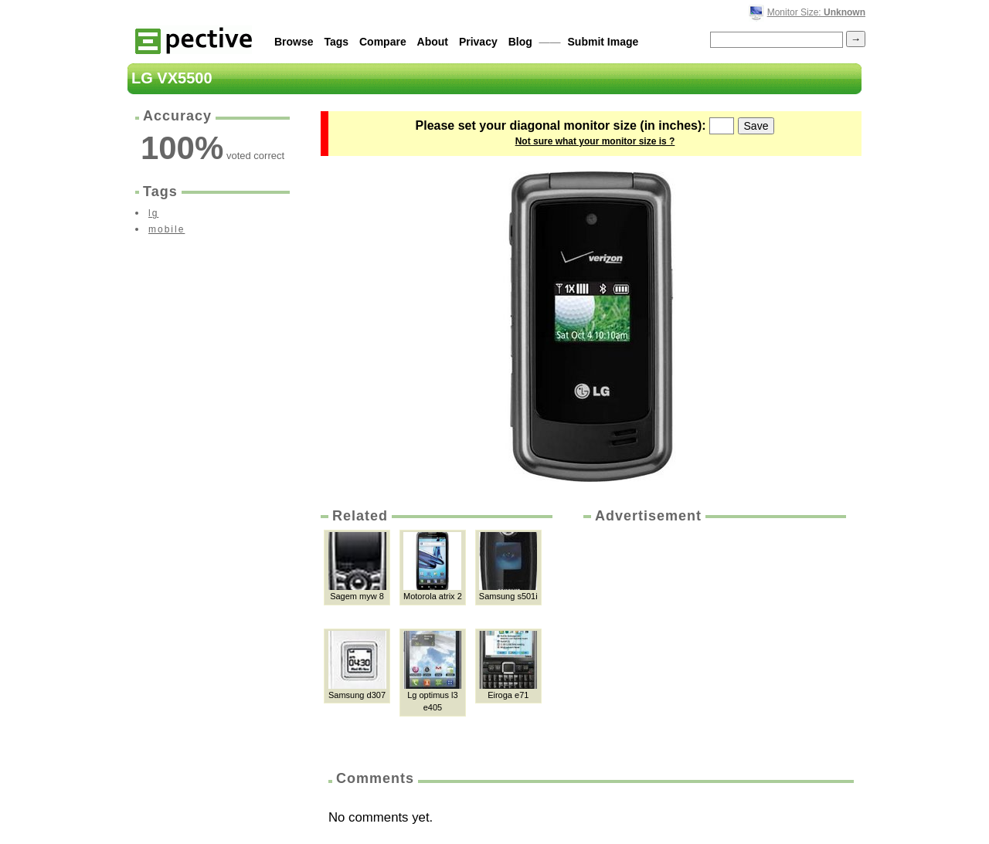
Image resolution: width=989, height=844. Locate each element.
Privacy (478, 42)
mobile (166, 229)
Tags (336, 42)
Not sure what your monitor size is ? (595, 141)
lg (153, 213)
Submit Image (603, 42)
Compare (382, 42)
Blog (520, 42)
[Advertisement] (713, 642)
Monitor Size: (816, 12)
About (432, 42)
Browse (294, 42)
